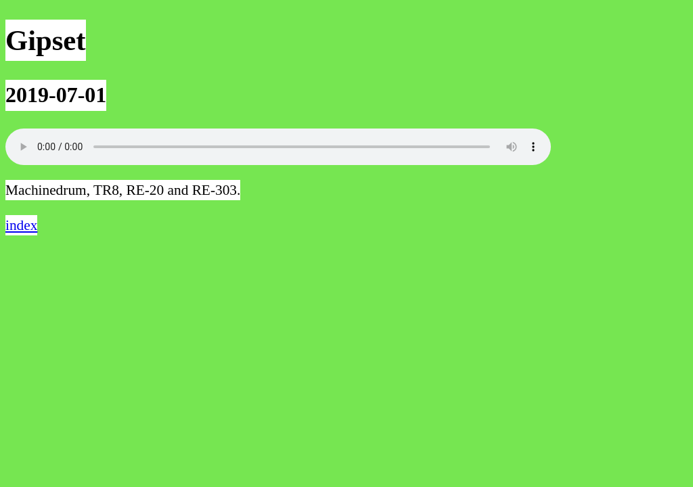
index (21, 225)
